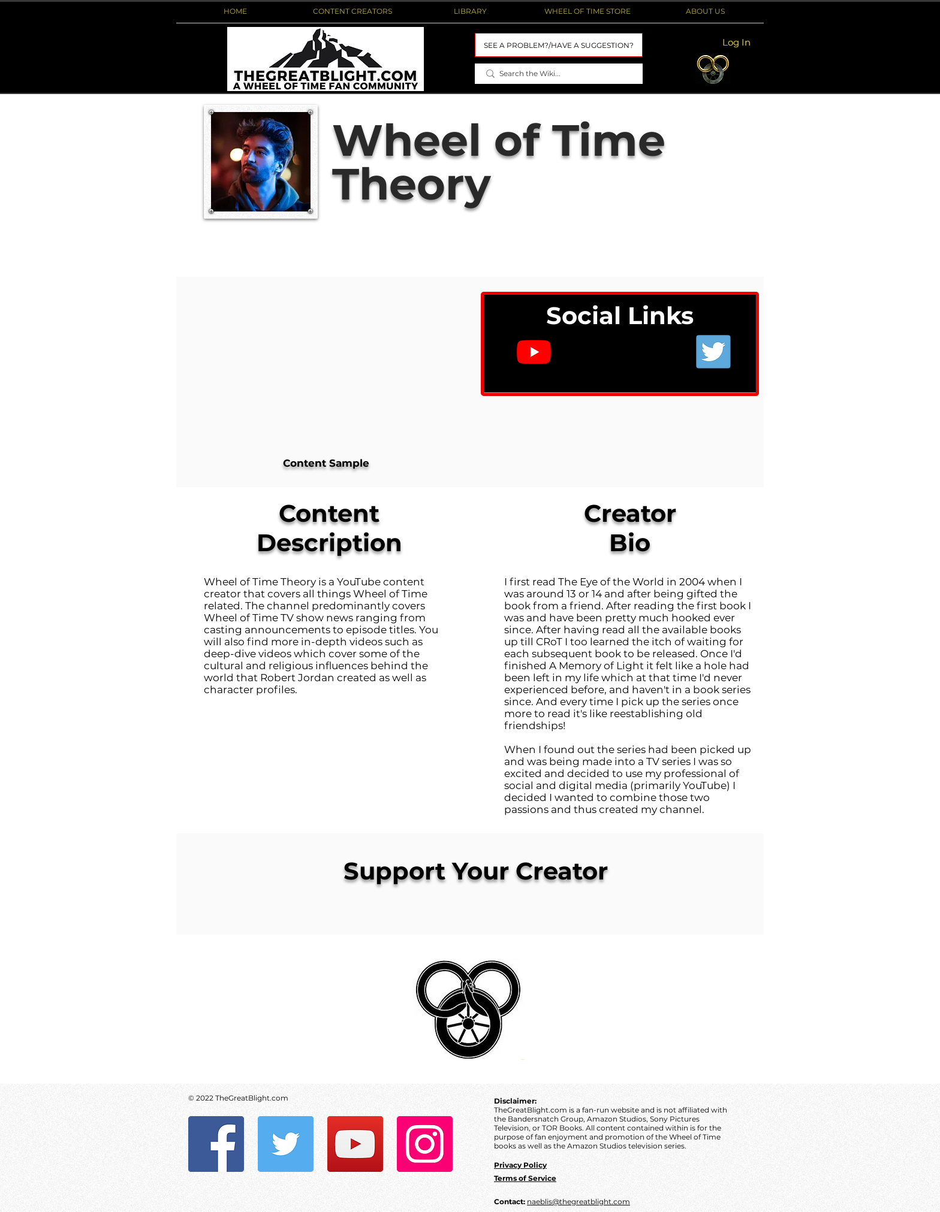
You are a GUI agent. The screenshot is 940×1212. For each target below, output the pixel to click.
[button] (352, 11)
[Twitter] (286, 1144)
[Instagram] (425, 1144)
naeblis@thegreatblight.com (578, 1201)
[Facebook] (216, 1144)
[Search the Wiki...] (558, 74)
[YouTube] (355, 1144)
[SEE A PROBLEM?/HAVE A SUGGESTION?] (559, 45)
